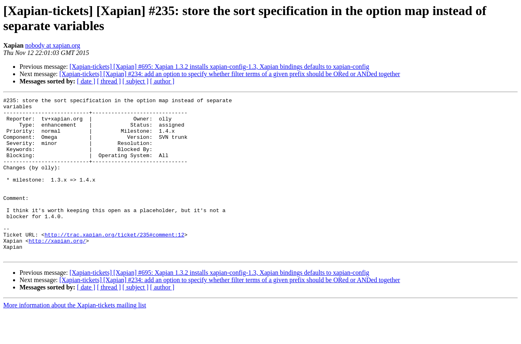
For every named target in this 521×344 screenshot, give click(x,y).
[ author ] (162, 81)
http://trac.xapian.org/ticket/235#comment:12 (114, 262)
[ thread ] (109, 81)
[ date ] (86, 81)
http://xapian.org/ (56, 270)
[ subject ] (136, 81)
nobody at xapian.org (52, 45)
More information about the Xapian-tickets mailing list (74, 336)
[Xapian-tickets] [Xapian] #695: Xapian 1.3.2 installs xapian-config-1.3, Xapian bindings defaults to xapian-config (219, 66)
